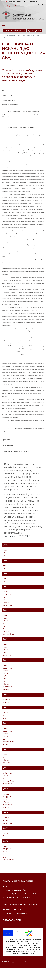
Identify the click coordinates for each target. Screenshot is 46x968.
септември (8, 634)
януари (6, 592)
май (4, 553)
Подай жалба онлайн (14, 30)
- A (4, 6)
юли (4, 555)
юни (5, 566)
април (5, 579)
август (6, 602)
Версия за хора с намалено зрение (22, 2)
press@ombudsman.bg (18, 913)
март (5, 550)
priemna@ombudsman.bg (19, 897)
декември (7, 605)
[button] (16, 6)
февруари (7, 594)
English (40, 4)
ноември (7, 700)
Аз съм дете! (34, 30)
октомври (8, 687)
